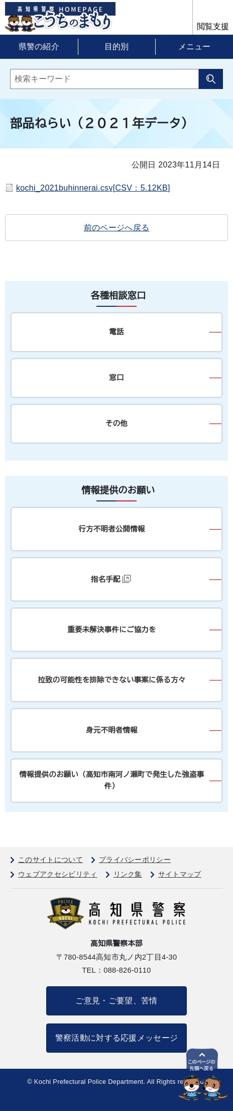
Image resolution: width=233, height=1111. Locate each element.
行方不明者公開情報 (111, 529)
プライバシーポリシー (135, 860)
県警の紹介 (39, 46)
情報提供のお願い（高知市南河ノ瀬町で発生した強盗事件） (112, 780)
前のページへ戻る (117, 227)
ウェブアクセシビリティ (57, 874)
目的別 (116, 46)
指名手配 (111, 579)
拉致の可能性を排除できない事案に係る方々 (111, 680)
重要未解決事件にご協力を (111, 630)
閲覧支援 (213, 26)
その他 (116, 423)
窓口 (116, 378)
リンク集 (127, 874)
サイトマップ (179, 874)
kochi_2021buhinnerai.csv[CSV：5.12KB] (93, 188)
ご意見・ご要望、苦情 (116, 1000)
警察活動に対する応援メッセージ (116, 1038)
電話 (116, 332)
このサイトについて (50, 860)
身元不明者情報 (112, 730)
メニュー (194, 46)
